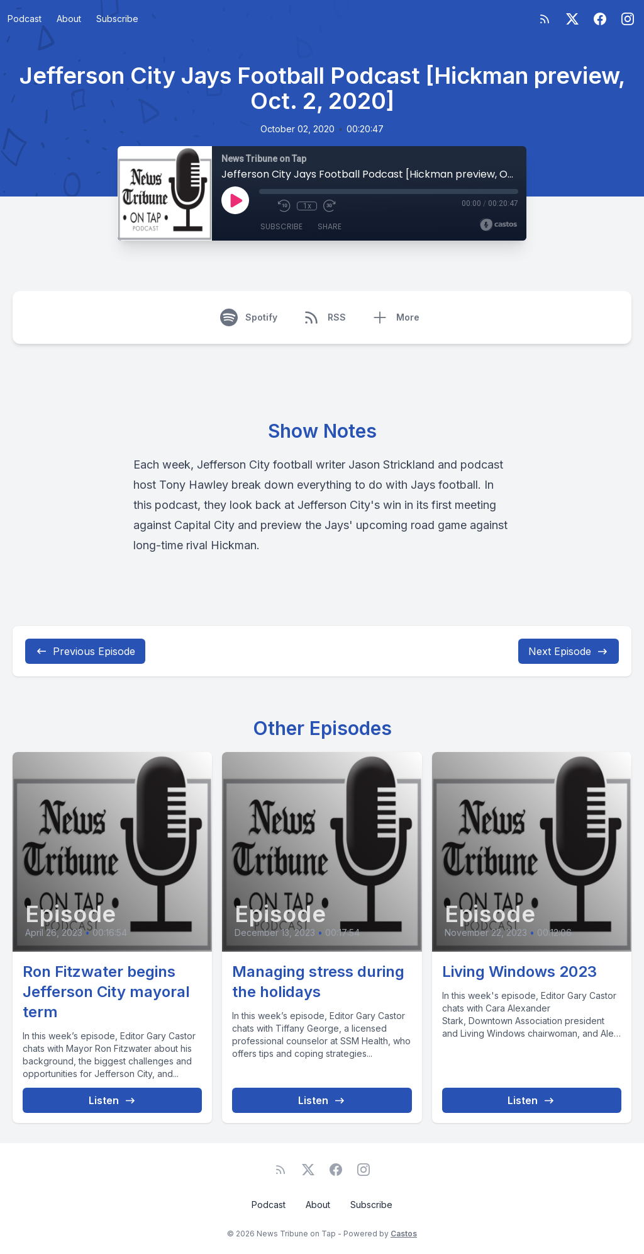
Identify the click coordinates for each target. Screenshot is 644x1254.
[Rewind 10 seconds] (284, 206)
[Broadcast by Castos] (498, 225)
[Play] (235, 200)
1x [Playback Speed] (307, 206)
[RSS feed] (544, 19)
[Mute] (265, 206)
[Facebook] (600, 19)
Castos (404, 1233)
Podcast (25, 18)
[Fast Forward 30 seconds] (329, 206)
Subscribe (117, 18)
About (69, 18)
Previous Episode (85, 651)
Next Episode (568, 651)
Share (329, 226)
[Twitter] (572, 19)
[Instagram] (627, 19)
